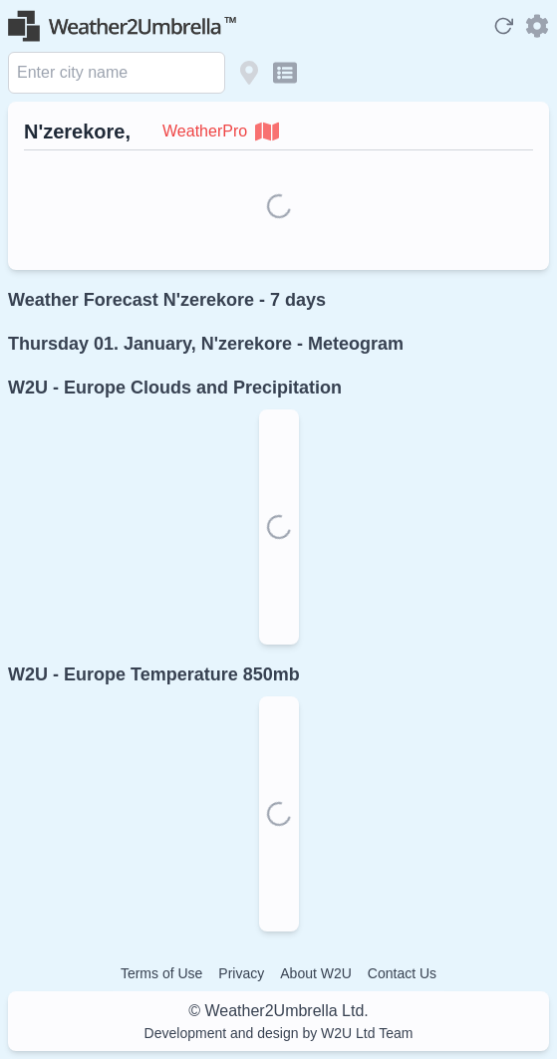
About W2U (316, 973)
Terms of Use (161, 973)
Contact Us (402, 973)
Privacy (241, 973)
